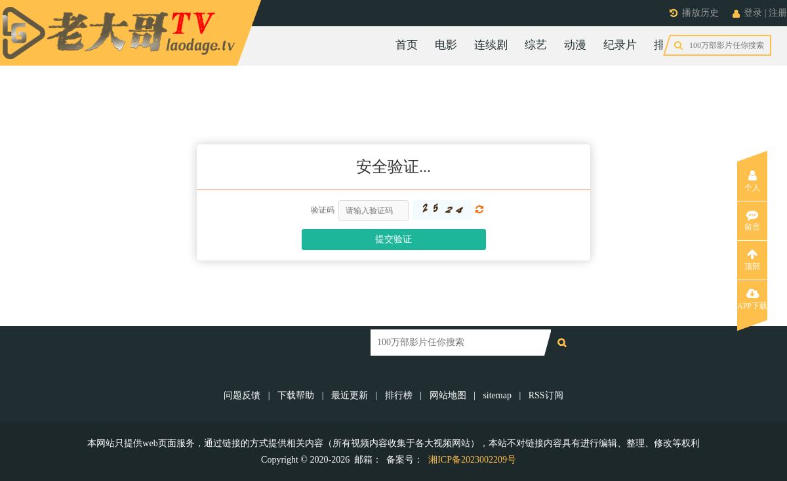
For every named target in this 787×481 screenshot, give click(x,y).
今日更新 (726, 45)
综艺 (536, 45)
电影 (446, 45)
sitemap (497, 395)
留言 (752, 220)
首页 (406, 45)
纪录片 (620, 45)
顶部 (752, 260)
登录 (753, 13)
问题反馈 (243, 395)
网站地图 (448, 395)
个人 (752, 181)
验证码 (322, 210)
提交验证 (393, 239)
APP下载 (752, 299)
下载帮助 (295, 395)
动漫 (575, 45)
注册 (778, 13)
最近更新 (349, 395)
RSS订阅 (546, 395)
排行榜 (670, 45)
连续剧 (491, 45)
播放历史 (700, 13)
